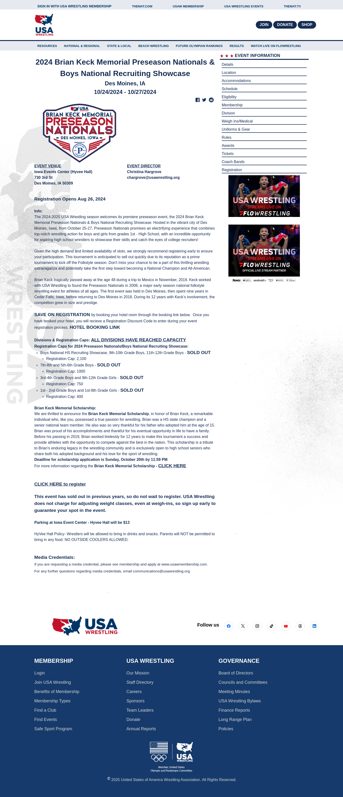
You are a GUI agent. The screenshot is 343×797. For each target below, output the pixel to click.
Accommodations (236, 81)
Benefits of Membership (56, 691)
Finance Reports (234, 710)
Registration (232, 170)
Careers (134, 691)
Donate (285, 25)
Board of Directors (235, 673)
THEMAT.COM (142, 6)
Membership (232, 105)
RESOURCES (47, 46)
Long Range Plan (235, 719)
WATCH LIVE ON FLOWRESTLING (276, 46)
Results (237, 46)
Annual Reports (141, 728)
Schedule (230, 89)
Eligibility (229, 97)
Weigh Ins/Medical (237, 121)
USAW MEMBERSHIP (188, 6)
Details (227, 64)
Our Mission (137, 673)
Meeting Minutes (234, 691)
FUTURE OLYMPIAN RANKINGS (199, 46)
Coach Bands (233, 162)
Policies (225, 728)
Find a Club (45, 710)
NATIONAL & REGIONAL (82, 46)
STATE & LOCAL (119, 46)
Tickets (228, 154)
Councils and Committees (242, 682)
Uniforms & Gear (236, 129)
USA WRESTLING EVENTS (243, 6)
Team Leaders (140, 710)
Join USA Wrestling (52, 682)
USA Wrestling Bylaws (239, 701)
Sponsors (135, 701)
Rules (227, 137)
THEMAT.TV (292, 6)
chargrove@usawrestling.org (153, 177)
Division (228, 113)
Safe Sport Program (53, 728)
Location (229, 73)
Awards (228, 146)
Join (264, 25)
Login (39, 673)
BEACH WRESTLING (153, 46)
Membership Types (52, 701)
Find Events (45, 719)
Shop (307, 25)
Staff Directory (140, 682)
